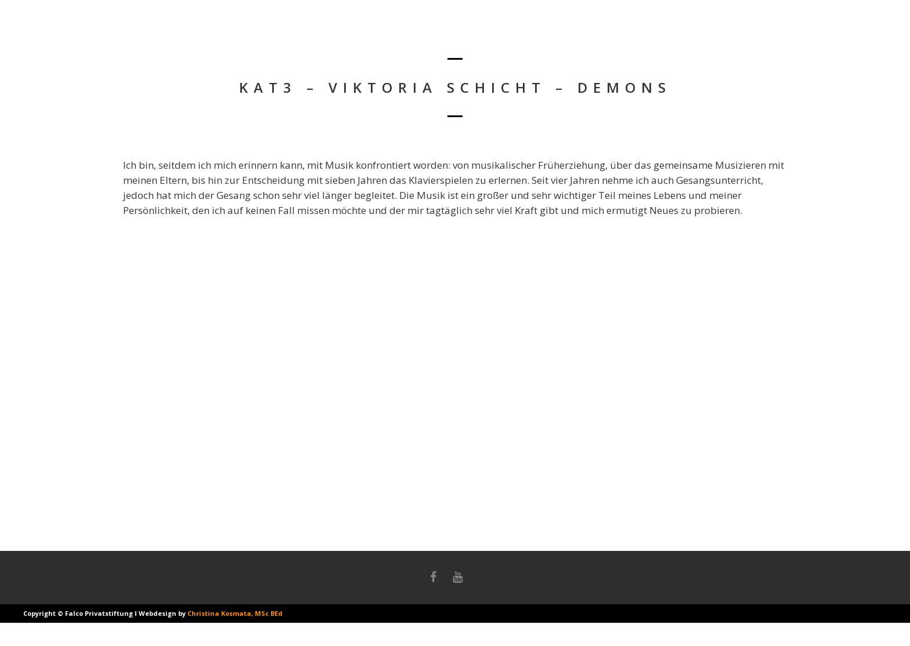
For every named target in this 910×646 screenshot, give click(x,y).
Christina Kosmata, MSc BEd (235, 613)
